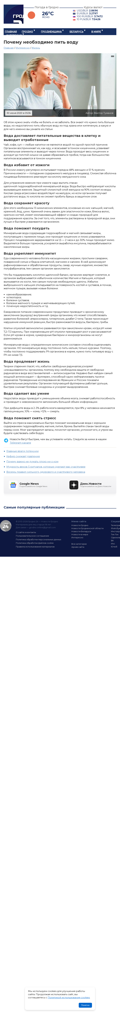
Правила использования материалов (35, 546)
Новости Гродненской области (87, 528)
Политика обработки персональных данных (38, 539)
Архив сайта (77, 547)
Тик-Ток (114, 534)
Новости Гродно (79, 525)
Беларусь (76, 31)
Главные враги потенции (22, 451)
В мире (96, 31)
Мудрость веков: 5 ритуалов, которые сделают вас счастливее (45, 466)
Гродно (27, 31)
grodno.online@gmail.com (42, 527)
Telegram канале (20, 442)
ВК (112, 540)
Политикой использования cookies (69, 997)
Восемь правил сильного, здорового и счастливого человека (45, 471)
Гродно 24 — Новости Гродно (5, 526)
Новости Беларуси (81, 531)
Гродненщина (51, 31)
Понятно (85, 1005)
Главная (11, 31)
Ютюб (114, 546)
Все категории (79, 544)
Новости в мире (79, 534)
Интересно (14, 35)
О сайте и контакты (26, 532)
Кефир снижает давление (23, 456)
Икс (113, 543)
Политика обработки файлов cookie (35, 543)
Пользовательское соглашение (32, 536)
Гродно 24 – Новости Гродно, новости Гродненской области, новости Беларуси (13, 14)
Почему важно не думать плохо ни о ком (32, 461)
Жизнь (36, 47)
